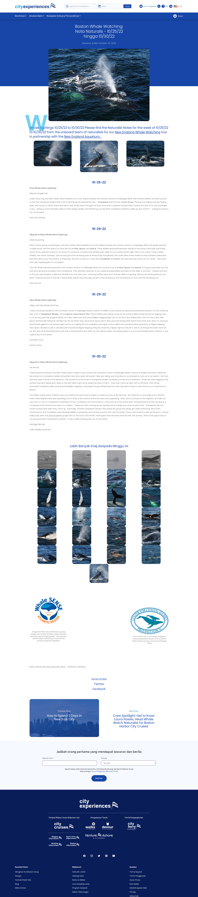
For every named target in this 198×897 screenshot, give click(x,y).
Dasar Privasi (113, 771)
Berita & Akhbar (78, 880)
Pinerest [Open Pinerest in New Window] (106, 856)
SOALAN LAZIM (78, 872)
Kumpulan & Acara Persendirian (64, 16)
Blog (17, 884)
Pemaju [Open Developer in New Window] (133, 892)
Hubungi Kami (78, 876)
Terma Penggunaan (98, 771)
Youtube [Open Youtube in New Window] (114, 856)
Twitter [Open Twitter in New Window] (99, 856)
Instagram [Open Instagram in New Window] (92, 856)
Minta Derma (20, 888)
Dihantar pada (99, 43)
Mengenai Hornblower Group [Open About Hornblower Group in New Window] (27, 872)
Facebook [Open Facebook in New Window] (84, 856)
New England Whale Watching (137, 132)
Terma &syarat (136, 872)
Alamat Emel (47, 758)
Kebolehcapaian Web (138, 888)
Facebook (99, 689)
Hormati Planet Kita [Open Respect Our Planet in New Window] (23, 880)
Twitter (99, 684)
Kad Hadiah (134, 884)
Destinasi (21, 16)
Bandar (104, 758)
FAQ (165, 6)
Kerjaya (18, 876)
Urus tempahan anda (80, 884)
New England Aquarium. (83, 136)
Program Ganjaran (79, 888)
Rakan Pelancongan (80, 892)
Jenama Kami (36, 16)
